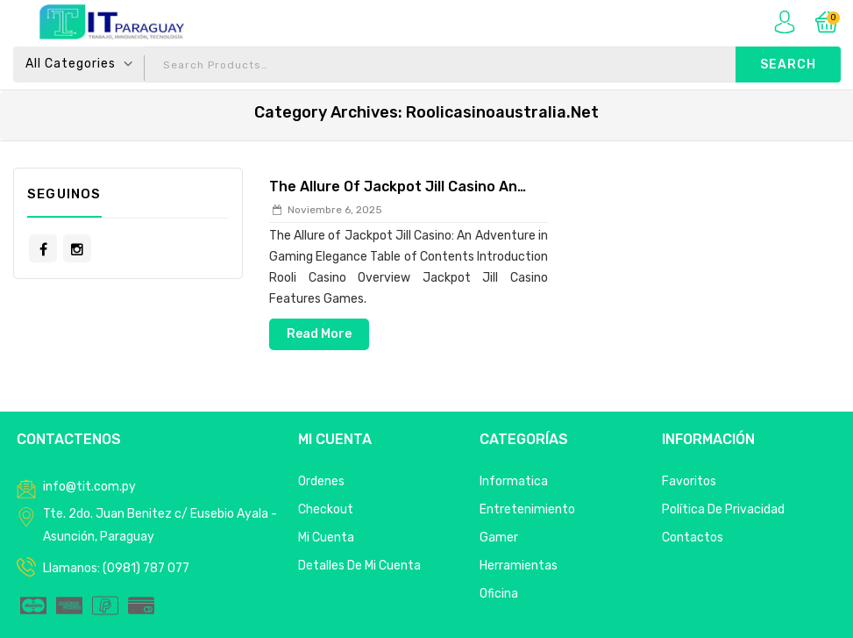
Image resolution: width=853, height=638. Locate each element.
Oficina (499, 593)
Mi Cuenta (326, 537)
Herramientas (519, 565)
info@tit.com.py (89, 486)
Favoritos (689, 481)
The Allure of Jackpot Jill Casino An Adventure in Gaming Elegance (393, 187)
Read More (319, 333)
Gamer (499, 537)
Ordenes (321, 481)
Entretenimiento (527, 509)
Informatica (514, 481)
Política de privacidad (723, 509)
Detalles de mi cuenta (359, 565)
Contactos (692, 537)
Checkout (325, 509)
